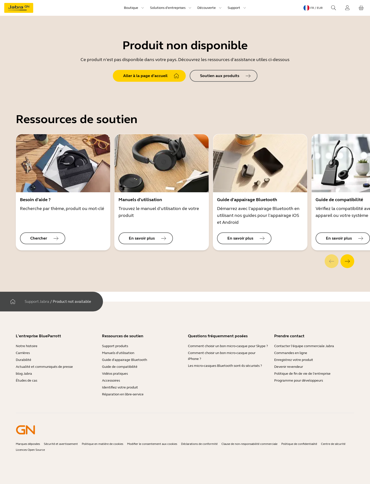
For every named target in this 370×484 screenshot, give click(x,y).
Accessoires (111, 380)
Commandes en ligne (290, 353)
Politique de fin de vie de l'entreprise (302, 373)
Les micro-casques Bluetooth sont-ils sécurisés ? (225, 366)
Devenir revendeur (288, 367)
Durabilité (23, 360)
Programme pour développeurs (298, 380)
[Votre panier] (361, 8)
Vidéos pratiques (115, 373)
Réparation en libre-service (123, 394)
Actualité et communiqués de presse (44, 367)
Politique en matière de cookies (102, 444)
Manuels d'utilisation (118, 353)
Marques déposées (28, 444)
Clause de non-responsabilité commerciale (249, 444)
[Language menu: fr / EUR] (313, 8)
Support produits (115, 346)
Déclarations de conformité (199, 444)
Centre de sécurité (333, 444)
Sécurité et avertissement (61, 444)
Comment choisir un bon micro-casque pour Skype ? (228, 346)
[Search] (333, 8)
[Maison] (13, 301)
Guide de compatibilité (119, 367)
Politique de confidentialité (299, 444)
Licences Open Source (30, 450)
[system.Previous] (331, 261)
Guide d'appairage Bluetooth (124, 360)
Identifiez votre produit (120, 387)
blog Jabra (24, 373)
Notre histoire (26, 346)
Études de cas (26, 380)
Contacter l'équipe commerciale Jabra (304, 346)
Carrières (23, 353)
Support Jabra (37, 301)
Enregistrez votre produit (293, 360)
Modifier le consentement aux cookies (152, 444)
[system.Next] (347, 261)
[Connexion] (347, 8)
